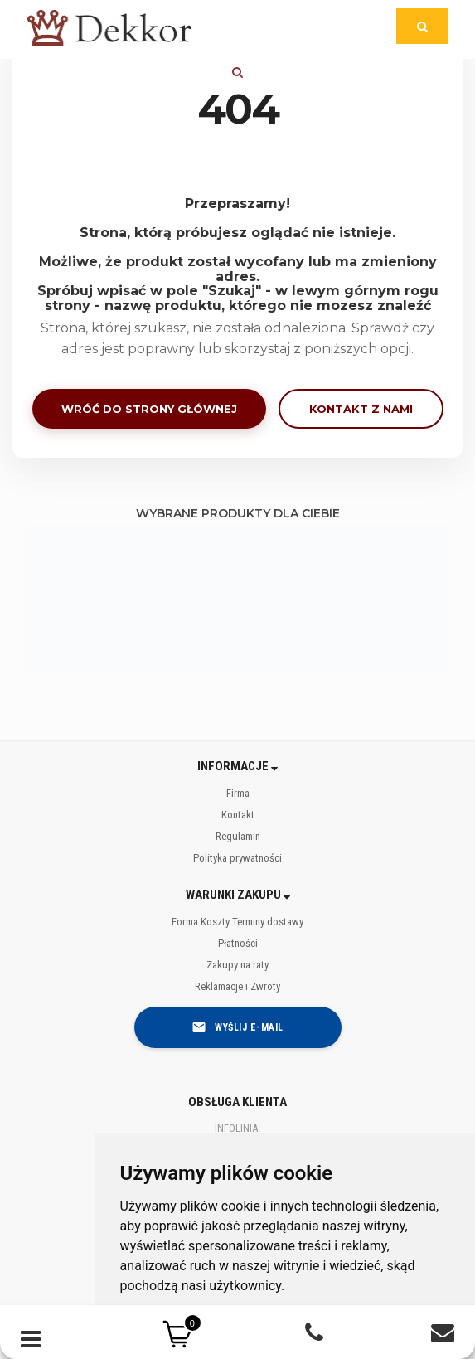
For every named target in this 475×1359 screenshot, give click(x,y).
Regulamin (238, 836)
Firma (238, 793)
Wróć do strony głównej (149, 408)
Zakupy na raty (237, 965)
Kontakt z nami (361, 408)
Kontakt (237, 814)
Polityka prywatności (237, 858)
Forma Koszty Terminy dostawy (237, 921)
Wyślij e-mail (237, 1027)
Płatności (238, 943)
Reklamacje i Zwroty (237, 986)
